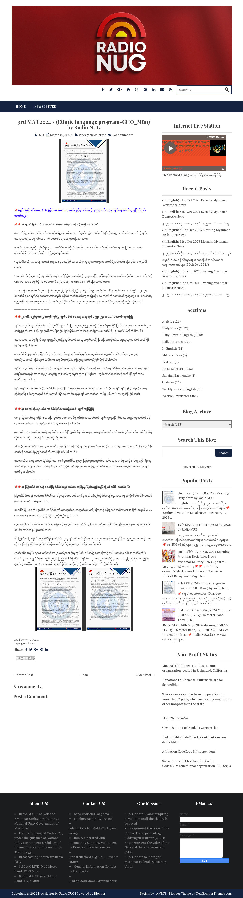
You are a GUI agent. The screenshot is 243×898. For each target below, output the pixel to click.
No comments (123, 135)
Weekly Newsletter (92, 135)
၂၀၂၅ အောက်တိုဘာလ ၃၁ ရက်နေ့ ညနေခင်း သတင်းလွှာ (196, 223)
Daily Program (172, 341)
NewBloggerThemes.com (214, 893)
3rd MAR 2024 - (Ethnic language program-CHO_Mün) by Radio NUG (84, 124)
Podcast (168, 362)
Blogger (205, 467)
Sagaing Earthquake (176, 375)
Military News (172, 355)
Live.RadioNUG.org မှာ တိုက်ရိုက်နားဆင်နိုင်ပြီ (191, 175)
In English (169, 348)
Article (167, 321)
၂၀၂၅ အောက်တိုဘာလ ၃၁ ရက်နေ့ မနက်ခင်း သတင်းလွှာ (196, 253)
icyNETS (161, 893)
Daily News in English (177, 335)
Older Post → (145, 675)
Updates (168, 382)
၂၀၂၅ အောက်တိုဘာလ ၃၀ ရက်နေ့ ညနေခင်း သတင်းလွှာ (196, 294)
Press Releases (172, 368)
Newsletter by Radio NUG (56, 893)
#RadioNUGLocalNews (26, 640)
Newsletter (45, 106)
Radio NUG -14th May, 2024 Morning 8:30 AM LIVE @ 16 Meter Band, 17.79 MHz (204, 615)
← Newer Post (22, 675)
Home (21, 106)
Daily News (170, 328)
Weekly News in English (179, 389)
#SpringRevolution (24, 643)
